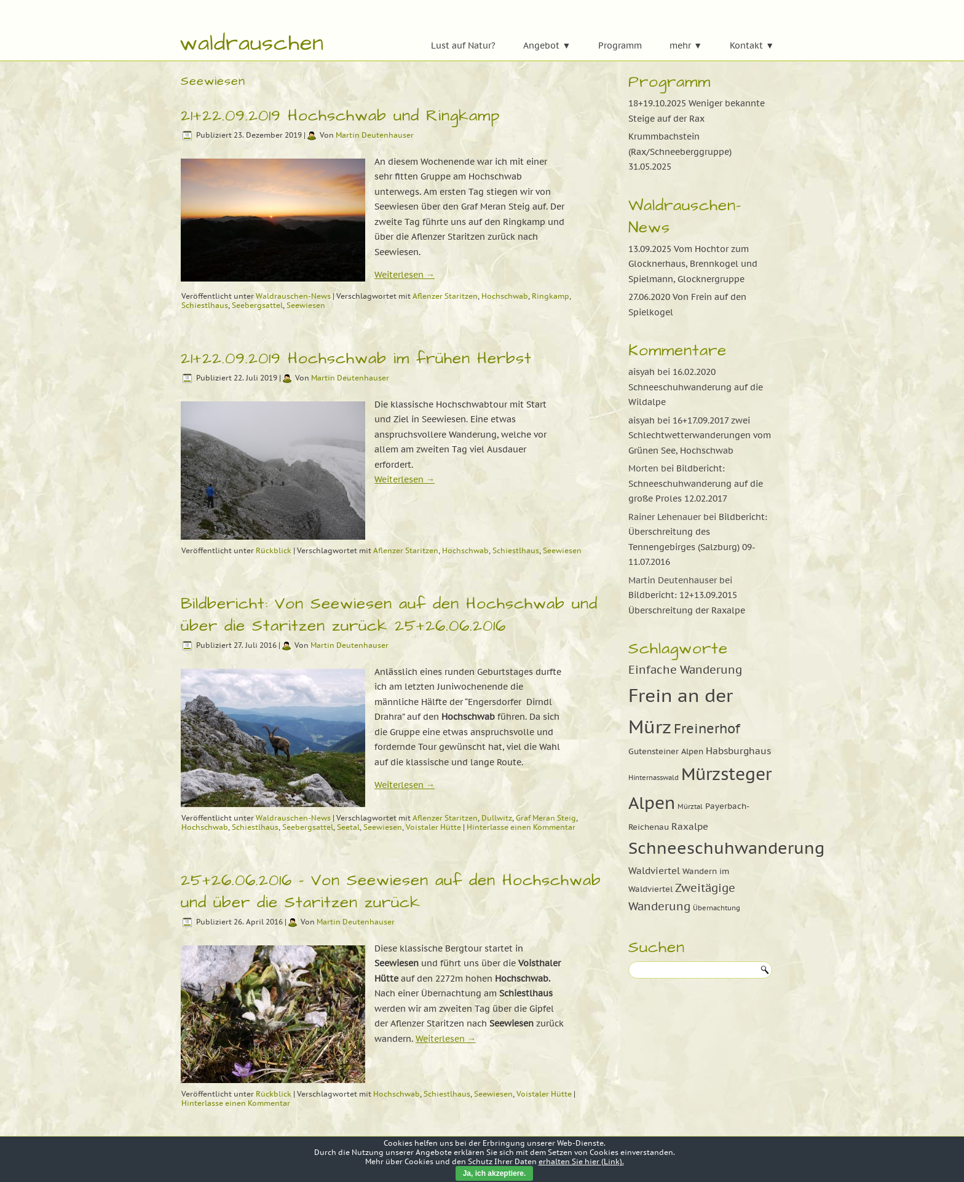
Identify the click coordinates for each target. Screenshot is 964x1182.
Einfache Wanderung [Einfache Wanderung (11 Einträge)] (685, 670)
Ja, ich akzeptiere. (494, 1173)
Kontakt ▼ (752, 45)
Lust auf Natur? (463, 45)
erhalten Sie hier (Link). (581, 1161)
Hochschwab (504, 296)
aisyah (641, 371)
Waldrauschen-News (293, 296)
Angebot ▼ (547, 45)
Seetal (348, 827)
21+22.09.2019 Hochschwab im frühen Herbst (356, 358)
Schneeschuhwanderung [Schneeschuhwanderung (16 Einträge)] (726, 848)
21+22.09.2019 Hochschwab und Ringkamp (340, 115)
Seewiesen (305, 305)
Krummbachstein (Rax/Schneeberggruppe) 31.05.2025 (680, 151)
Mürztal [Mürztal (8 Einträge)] (690, 806)
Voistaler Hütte (433, 827)
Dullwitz (496, 817)
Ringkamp (550, 296)
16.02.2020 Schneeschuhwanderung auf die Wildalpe (695, 387)
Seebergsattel (257, 305)
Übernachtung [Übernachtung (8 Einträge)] (716, 908)
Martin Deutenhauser (375, 135)
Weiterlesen (404, 274)
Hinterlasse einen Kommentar (521, 827)
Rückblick (273, 550)
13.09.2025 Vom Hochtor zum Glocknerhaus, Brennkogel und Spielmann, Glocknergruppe (692, 264)
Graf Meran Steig (546, 817)
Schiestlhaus (204, 305)
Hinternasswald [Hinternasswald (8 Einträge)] (653, 777)
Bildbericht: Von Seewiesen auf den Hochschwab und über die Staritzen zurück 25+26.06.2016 (389, 615)
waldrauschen (252, 43)
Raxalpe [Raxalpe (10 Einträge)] (689, 826)
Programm (620, 45)
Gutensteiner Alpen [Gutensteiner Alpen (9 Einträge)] (665, 751)
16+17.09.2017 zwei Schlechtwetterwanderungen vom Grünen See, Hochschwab (699, 435)
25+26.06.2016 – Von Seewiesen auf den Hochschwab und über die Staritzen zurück (391, 891)
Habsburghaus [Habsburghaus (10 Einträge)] (738, 750)
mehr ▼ (686, 45)
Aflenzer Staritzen (445, 296)
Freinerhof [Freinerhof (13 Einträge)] (707, 728)
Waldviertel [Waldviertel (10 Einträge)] (654, 870)
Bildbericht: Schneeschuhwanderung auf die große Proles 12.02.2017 (695, 483)
